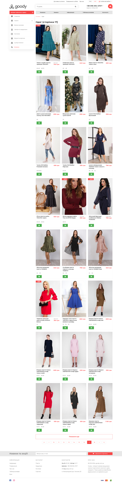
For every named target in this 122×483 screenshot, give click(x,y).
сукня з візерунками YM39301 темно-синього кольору (96, 166)
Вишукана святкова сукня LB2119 (69, 114)
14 (74, 442)
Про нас (81, 1)
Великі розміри (17, 25)
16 (84, 442)
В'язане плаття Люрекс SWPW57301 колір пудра (70, 370)
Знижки (56, 12)
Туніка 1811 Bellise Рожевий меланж (42, 165)
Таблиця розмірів (88, 12)
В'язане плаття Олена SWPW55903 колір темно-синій (43, 371)
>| (103, 442)
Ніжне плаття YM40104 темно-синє (96, 63)
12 (63, 442)
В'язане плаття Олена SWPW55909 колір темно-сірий (70, 422)
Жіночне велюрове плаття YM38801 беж (95, 268)
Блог (10, 474)
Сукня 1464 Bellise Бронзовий (95, 114)
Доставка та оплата (59, 1)
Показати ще (74, 437)
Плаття (22, 21)
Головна (38, 16)
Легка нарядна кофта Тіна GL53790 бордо (70, 217)
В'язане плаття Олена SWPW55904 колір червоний (43, 422)
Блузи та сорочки (18, 38)
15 (79, 442)
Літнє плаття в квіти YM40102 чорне (43, 217)
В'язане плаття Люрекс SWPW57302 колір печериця (96, 371)
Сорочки (38, 471)
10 (53, 442)
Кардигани (39, 466)
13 (69, 442)
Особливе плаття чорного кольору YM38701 (68, 269)
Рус (90, 1)
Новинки (42, 12)
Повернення (13, 466)
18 (94, 442)
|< (44, 442)
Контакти (105, 12)
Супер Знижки (17, 43)
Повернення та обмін (72, 1)
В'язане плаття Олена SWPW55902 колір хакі (96, 319)
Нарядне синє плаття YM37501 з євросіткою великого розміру (70, 320)
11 (58, 442)
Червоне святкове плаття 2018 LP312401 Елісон (43, 320)
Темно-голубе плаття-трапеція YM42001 (44, 63)
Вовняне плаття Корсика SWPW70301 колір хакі (95, 422)
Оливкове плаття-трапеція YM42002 (68, 63)
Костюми (15, 34)
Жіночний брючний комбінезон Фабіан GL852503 (95, 218)
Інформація (70, 12)
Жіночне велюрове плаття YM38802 (43, 268)
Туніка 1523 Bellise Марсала (68, 165)
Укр (95, 1)
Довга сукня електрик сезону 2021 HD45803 (44, 114)
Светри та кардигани (19, 29)
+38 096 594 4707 (72, 466)
